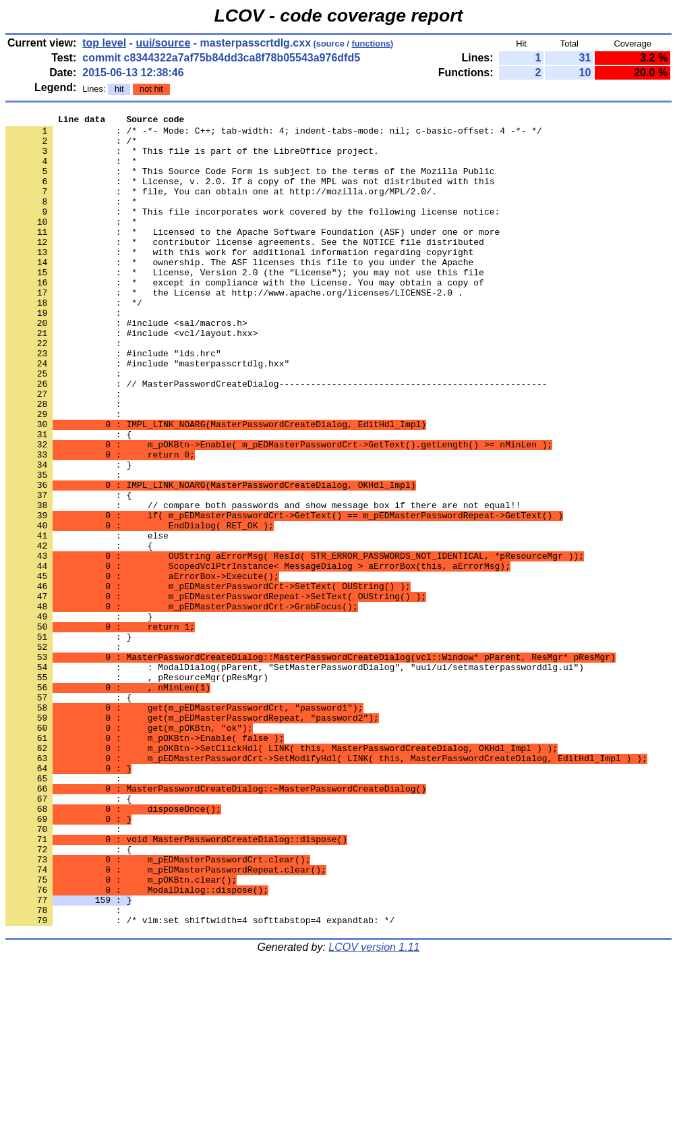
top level (104, 43)
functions (370, 43)
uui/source (163, 43)
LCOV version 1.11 (373, 1109)
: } (68, 535)
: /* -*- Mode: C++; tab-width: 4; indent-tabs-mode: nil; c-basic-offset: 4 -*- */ (273, 134)
